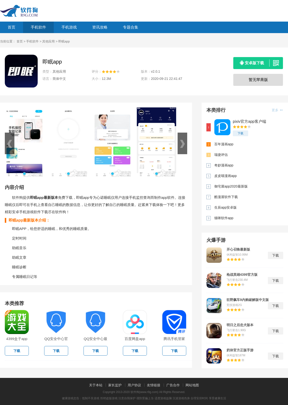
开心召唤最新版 (238, 249)
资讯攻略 (100, 27)
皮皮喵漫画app (225, 176)
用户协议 (134, 385)
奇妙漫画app (223, 165)
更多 (277, 110)
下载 (240, 133)
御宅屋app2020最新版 (231, 186)
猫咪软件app (223, 218)
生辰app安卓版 (225, 207)
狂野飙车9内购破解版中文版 (248, 300)
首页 (11, 27)
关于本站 (95, 385)
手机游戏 (69, 27)
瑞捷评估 (221, 155)
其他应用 (48, 41)
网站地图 (192, 385)
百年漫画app (223, 144)
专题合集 (130, 27)
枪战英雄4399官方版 (242, 274)
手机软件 (38, 27)
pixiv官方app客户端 (249, 121)
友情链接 (153, 385)
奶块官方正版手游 (240, 350)
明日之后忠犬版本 (240, 325)
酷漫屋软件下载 (226, 197)
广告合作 (173, 385)
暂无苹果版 (258, 80)
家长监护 (115, 385)
